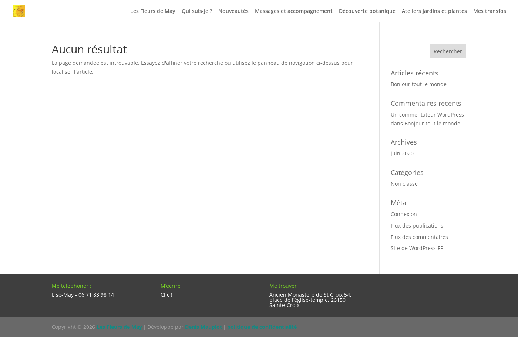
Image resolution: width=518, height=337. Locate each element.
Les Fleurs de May (152, 11)
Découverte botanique (367, 11)
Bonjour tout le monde (419, 84)
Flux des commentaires (419, 236)
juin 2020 (402, 153)
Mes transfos (489, 11)
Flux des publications (417, 225)
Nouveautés (233, 11)
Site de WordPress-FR (417, 248)
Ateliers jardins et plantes (434, 11)
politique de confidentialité (262, 326)
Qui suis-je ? (197, 11)
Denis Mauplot (203, 326)
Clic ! (166, 294)
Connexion (404, 214)
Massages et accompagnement (294, 11)
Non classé (404, 183)
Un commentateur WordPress (427, 114)
